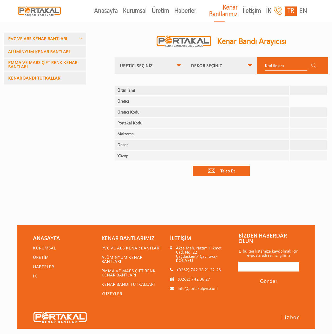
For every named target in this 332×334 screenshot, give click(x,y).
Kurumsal (135, 11)
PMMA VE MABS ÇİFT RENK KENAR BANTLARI (42, 64)
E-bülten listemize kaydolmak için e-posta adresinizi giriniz (269, 253)
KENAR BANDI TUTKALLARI (34, 77)
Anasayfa (106, 11)
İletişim (252, 11)
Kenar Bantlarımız (223, 11)
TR (290, 11)
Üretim (160, 11)
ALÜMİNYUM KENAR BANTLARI (39, 51)
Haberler (185, 11)
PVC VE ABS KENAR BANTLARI (37, 38)
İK (268, 11)
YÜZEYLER (111, 293)
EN (303, 11)
